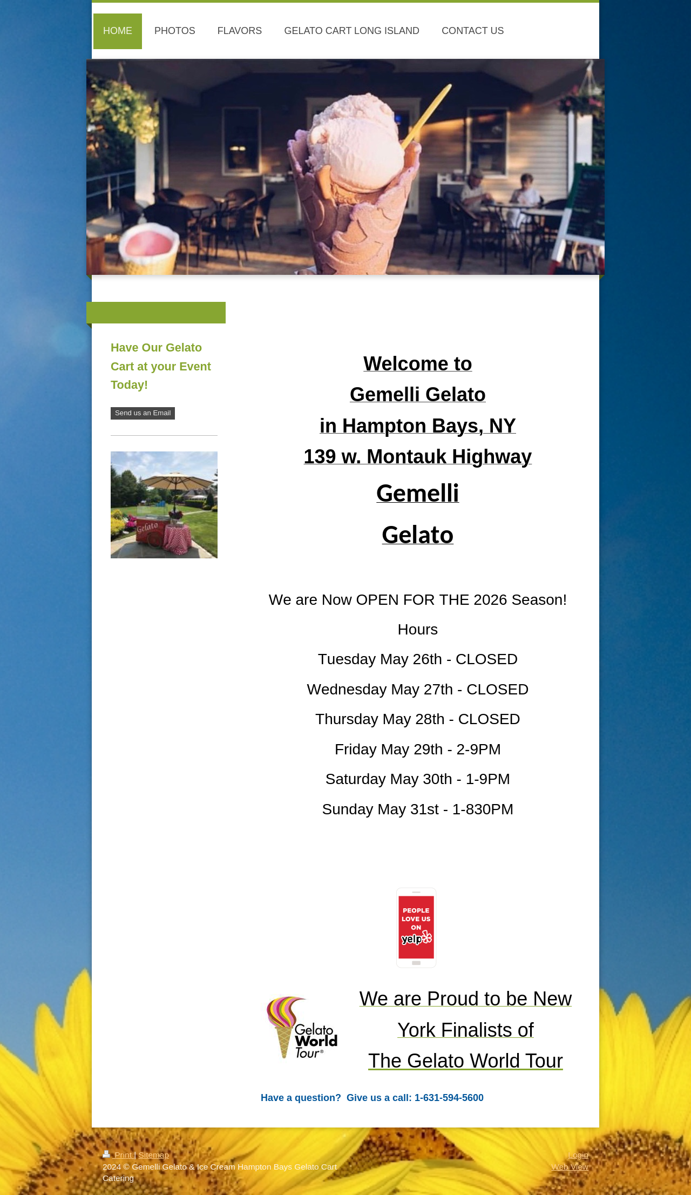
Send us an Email (143, 413)
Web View (569, 1166)
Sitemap (153, 1154)
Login (578, 1154)
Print (118, 1154)
